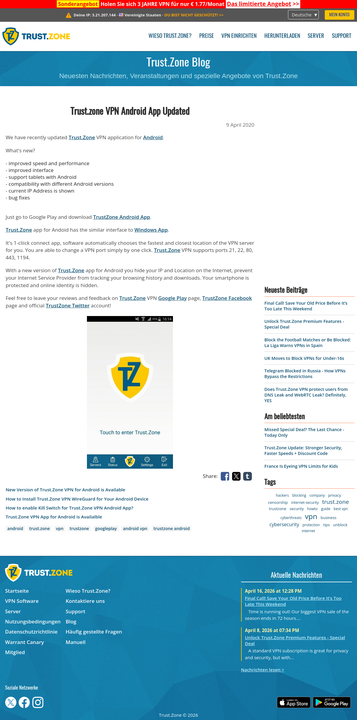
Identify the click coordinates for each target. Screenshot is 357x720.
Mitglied (15, 652)
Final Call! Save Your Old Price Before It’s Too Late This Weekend (305, 306)
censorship (278, 502)
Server (316, 36)
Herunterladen (282, 36)
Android (153, 137)
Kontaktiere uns (85, 600)
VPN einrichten (239, 36)
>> (263, 4)
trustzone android (172, 528)
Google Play (172, 298)
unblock (340, 524)
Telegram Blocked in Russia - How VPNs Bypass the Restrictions (305, 373)
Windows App (151, 229)
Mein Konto (339, 15)
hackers (282, 495)
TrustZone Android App (121, 216)
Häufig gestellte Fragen (94, 631)
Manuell (75, 642)
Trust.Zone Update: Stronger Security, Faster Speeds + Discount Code (303, 450)
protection (311, 524)
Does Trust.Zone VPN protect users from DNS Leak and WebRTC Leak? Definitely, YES (306, 394)
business (328, 517)
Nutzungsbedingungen (33, 621)
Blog (71, 621)
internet (308, 530)
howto (312, 508)
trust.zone (39, 528)
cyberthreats (291, 517)
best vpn (341, 508)
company (317, 495)
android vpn (135, 528)
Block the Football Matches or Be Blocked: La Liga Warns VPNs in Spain (307, 342)
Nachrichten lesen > (262, 670)
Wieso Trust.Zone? (169, 36)
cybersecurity (284, 524)
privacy (334, 495)
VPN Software (22, 600)
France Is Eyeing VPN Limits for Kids (301, 466)
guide (325, 508)
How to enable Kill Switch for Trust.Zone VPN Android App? (69, 508)
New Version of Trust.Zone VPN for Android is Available (65, 490)
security (296, 508)
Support (341, 36)
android (15, 528)
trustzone (79, 528)
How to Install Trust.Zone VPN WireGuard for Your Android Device (77, 499)
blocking (299, 495)
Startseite (17, 590)
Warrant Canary (24, 642)
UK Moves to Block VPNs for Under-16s (304, 358)
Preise (206, 36)
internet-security (305, 502)
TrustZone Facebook (227, 298)
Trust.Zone (82, 137)
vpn (59, 528)
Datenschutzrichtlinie (31, 631)
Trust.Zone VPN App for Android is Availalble (54, 517)
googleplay (106, 528)
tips (326, 524)
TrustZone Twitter (68, 305)
